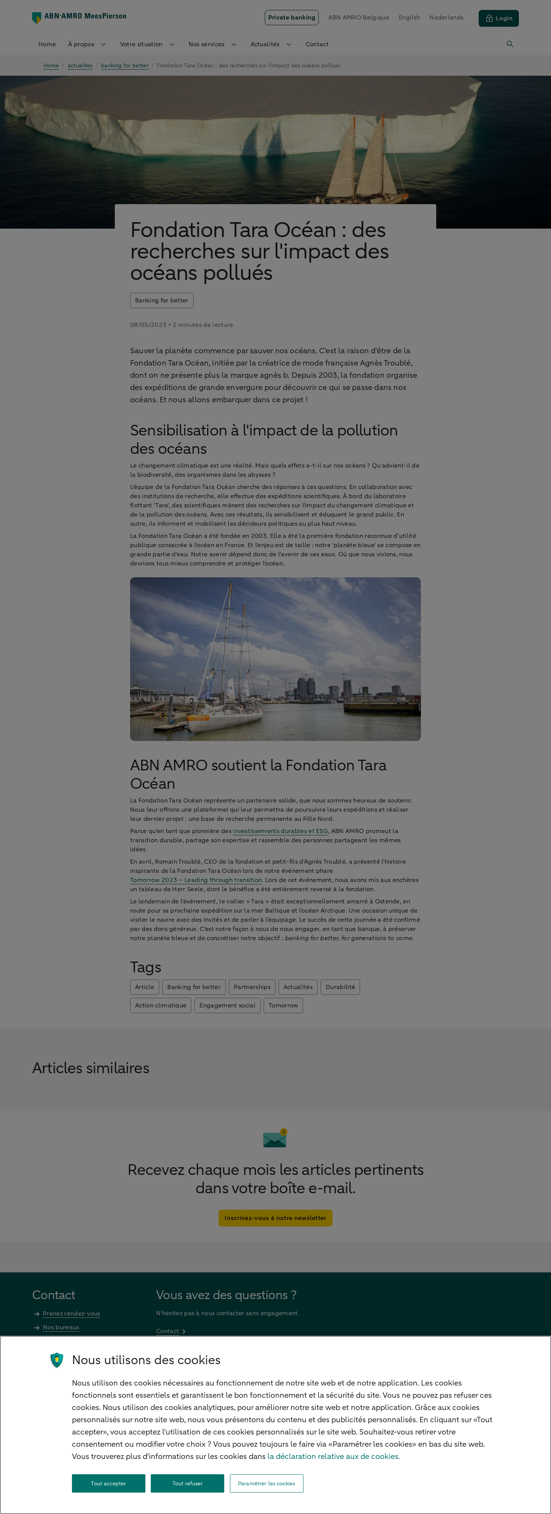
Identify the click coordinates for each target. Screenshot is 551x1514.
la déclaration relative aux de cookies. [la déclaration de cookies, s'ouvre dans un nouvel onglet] (333, 1456)
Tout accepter (108, 1483)
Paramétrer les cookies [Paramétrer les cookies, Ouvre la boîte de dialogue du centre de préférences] (266, 1483)
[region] (275, 1425)
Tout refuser (188, 1483)
